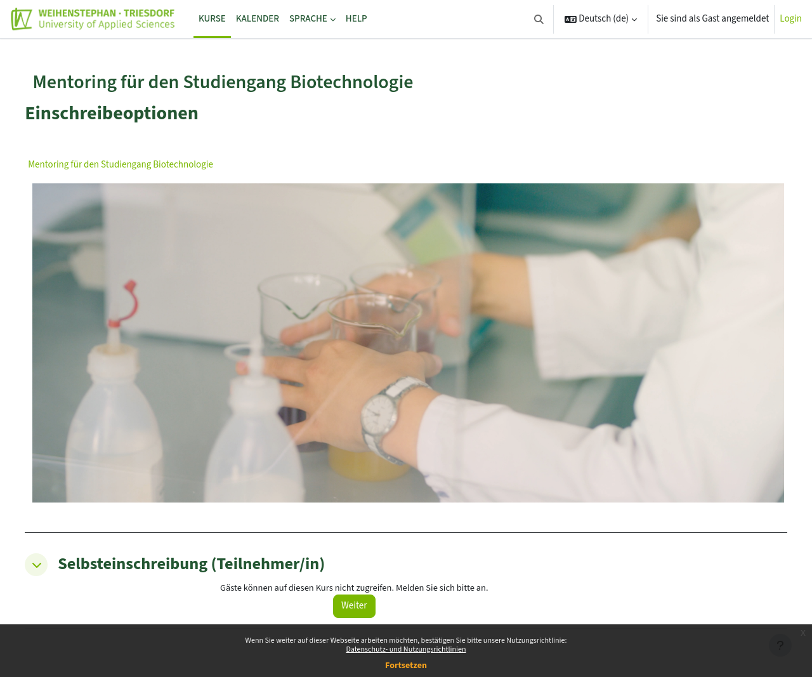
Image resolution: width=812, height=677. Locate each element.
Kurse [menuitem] (212, 18)
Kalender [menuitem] (257, 18)
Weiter (372, 583)
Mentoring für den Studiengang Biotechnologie (148, 164)
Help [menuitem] (356, 18)
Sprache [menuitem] (308, 18)
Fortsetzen (406, 665)
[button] (539, 19)
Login (791, 18)
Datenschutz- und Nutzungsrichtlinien (406, 649)
